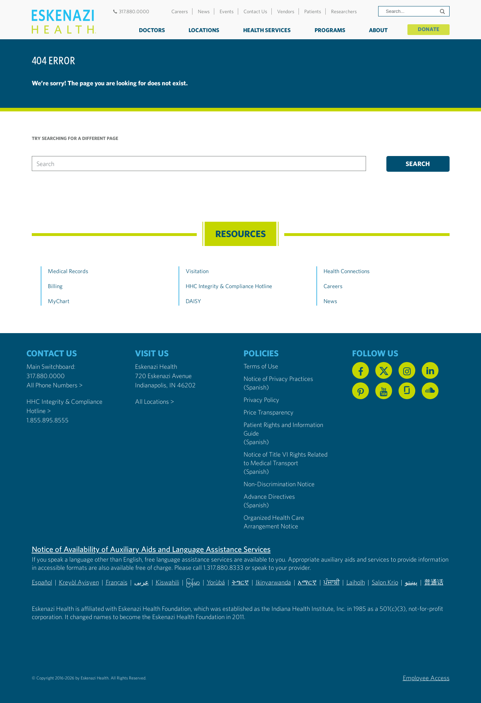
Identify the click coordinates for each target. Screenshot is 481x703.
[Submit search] (443, 11)
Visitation (197, 271)
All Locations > (154, 401)
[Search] (414, 11)
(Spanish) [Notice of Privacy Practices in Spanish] (256, 387)
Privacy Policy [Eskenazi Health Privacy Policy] (261, 400)
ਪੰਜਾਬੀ (332, 582)
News (204, 11)
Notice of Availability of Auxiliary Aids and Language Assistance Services (151, 549)
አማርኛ (307, 582)
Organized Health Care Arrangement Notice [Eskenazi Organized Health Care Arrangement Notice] (274, 521)
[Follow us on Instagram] (407, 370)
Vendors (285, 11)
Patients (312, 11)
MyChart (58, 301)
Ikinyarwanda (273, 582)
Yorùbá (216, 582)
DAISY (193, 301)
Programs (327, 30)
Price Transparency (269, 412)
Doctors (150, 30)
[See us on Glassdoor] (407, 390)
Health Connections (347, 271)
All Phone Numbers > (54, 385)
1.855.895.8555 (47, 420)
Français (116, 582)
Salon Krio (385, 582)
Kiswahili (167, 582)
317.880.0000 (130, 11)
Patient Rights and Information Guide (283, 429)
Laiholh (356, 582)
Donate (427, 29)
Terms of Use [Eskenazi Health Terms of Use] (261, 366)
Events (227, 11)
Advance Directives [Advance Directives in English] (269, 496)
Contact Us (255, 11)
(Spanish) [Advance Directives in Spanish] (256, 505)
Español (42, 582)
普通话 (434, 582)
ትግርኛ (240, 582)
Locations (202, 30)
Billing (55, 286)
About (376, 30)
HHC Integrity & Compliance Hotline (229, 286)
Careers (179, 11)
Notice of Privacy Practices (278, 379)
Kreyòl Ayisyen (79, 582)
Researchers (344, 11)
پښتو (411, 582)
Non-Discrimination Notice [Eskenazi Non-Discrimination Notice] (279, 484)
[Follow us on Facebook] (360, 370)
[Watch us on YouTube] (383, 390)
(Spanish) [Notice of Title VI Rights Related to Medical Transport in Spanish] (256, 471)
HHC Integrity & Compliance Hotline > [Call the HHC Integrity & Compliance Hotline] (64, 406)
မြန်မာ (193, 582)
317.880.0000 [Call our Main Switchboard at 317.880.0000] (45, 376)
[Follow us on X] (383, 370)
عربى (141, 582)
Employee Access (426, 677)
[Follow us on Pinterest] (360, 390)
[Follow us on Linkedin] (430, 370)
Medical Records (68, 271)
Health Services (265, 30)
